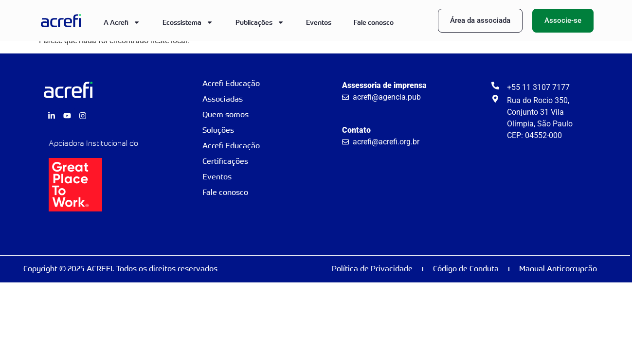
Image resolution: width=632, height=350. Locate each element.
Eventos (318, 22)
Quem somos (225, 114)
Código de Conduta (466, 268)
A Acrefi (122, 22)
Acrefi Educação (231, 83)
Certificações (225, 161)
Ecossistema (188, 22)
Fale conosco (374, 22)
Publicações (259, 22)
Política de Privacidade (372, 268)
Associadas (222, 99)
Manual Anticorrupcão (558, 268)
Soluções (218, 130)
